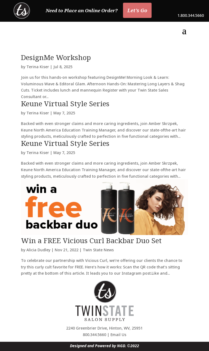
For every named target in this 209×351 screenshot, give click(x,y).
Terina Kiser (37, 66)
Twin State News (98, 249)
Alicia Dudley (38, 249)
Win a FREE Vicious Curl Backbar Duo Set (91, 240)
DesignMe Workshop (56, 57)
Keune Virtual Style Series (65, 103)
